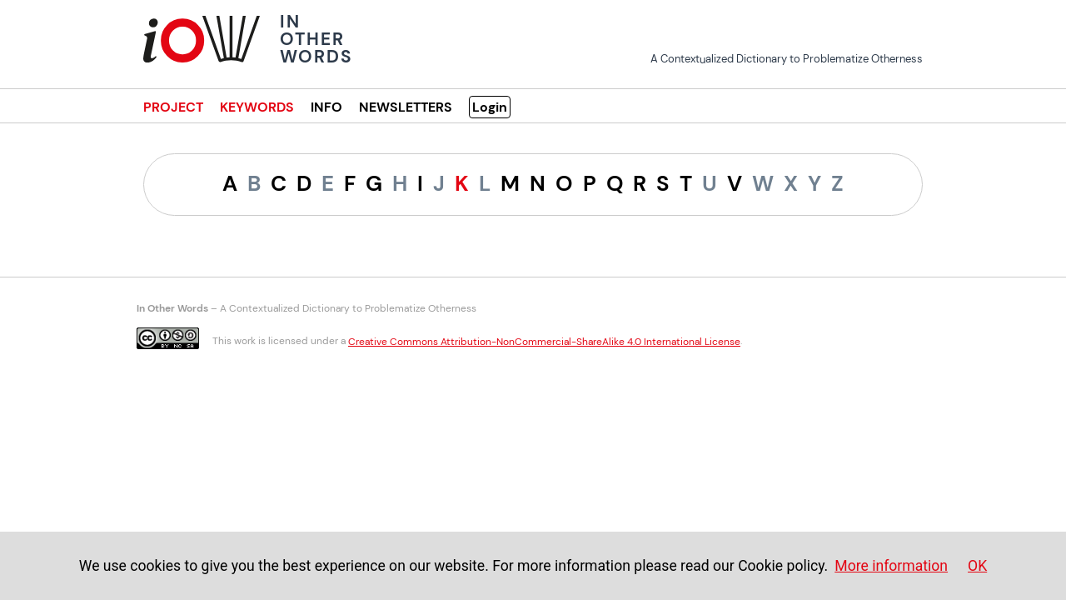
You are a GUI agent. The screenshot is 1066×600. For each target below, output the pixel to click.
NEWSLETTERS (405, 107)
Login (489, 107)
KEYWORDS (257, 107)
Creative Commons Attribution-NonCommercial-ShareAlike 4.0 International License (544, 341)
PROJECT (173, 107)
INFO (326, 107)
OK (977, 566)
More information (891, 566)
